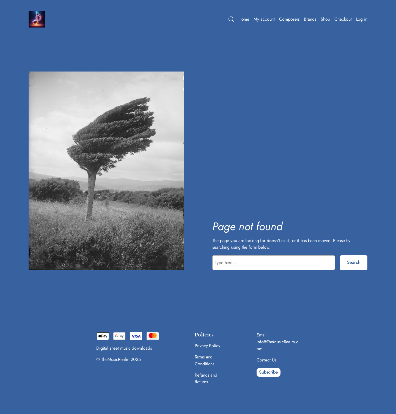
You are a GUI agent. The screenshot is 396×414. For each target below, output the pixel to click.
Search (353, 262)
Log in (361, 19)
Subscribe (268, 372)
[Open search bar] (231, 19)
